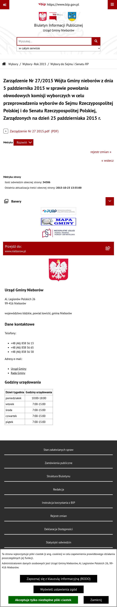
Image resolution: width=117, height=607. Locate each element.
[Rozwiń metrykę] (23, 142)
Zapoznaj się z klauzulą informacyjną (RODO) (58, 579)
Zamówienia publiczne (58, 463)
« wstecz (107, 160)
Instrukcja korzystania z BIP (58, 502)
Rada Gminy (18, 373)
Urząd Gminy (18, 369)
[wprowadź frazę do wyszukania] (54, 41)
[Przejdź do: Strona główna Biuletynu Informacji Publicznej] (4, 64)
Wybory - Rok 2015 (34, 64)
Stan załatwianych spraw (58, 450)
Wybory (13, 64)
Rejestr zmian (58, 516)
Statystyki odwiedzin (58, 542)
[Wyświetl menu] (112, 4)
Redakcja (58, 489)
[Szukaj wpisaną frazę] (96, 41)
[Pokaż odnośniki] (4, 4)
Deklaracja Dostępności (58, 529)
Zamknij (96, 600)
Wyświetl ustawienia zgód (58, 589)
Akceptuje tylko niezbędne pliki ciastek (43, 600)
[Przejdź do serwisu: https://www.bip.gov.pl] (58, 4)
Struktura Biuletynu (58, 476)
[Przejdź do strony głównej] (58, 23)
